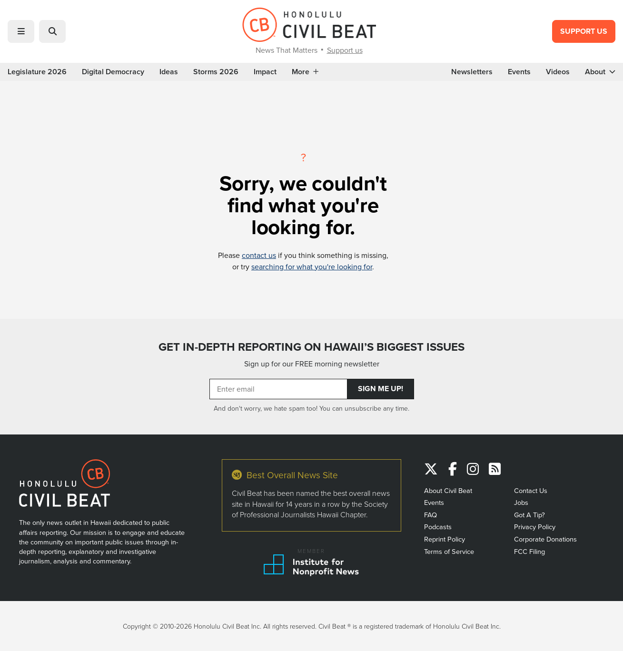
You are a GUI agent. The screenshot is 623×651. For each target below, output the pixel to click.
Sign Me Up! (380, 388)
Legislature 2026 (37, 72)
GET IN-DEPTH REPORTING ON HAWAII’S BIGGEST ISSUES (311, 346)
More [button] (305, 72)
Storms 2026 (215, 72)
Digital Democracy (113, 72)
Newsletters (472, 72)
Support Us (583, 31)
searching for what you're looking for (311, 266)
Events (519, 72)
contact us (259, 255)
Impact (265, 72)
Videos (558, 72)
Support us (345, 50)
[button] (21, 31)
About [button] (600, 72)
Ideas (168, 72)
